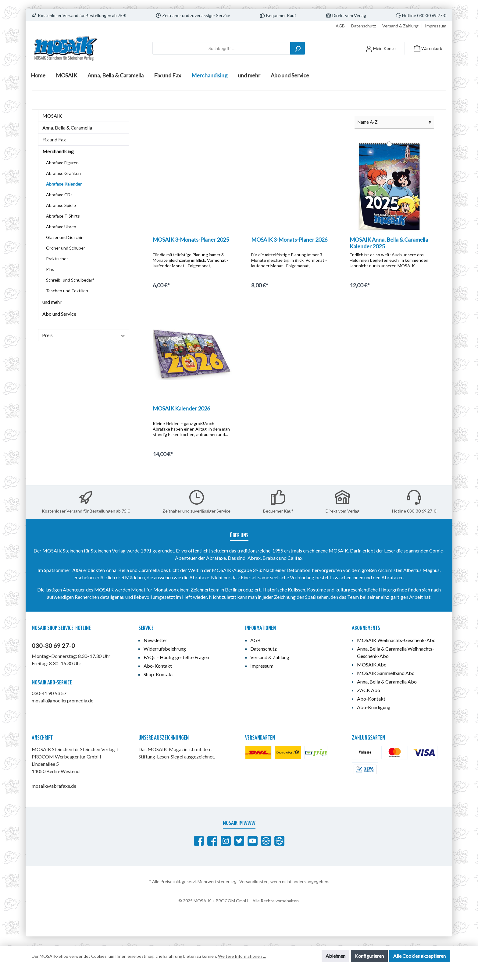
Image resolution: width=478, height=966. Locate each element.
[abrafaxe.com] (266, 841)
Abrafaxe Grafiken (63, 173)
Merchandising (58, 151)
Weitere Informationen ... (242, 956)
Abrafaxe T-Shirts (63, 215)
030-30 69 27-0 (53, 645)
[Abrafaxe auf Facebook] (199, 841)
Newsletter (155, 640)
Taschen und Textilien (67, 290)
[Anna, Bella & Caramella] (279, 841)
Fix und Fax (54, 139)
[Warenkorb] (428, 48)
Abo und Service (59, 314)
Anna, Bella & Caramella (67, 127)
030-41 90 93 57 (49, 693)
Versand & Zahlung (400, 25)
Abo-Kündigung (374, 707)
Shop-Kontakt (158, 674)
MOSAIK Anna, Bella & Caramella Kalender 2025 (389, 243)
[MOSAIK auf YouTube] (252, 841)
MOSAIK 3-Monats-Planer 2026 (289, 239)
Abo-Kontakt (158, 666)
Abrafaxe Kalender (64, 183)
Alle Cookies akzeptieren (419, 956)
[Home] (38, 75)
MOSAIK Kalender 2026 (181, 408)
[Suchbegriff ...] (221, 48)
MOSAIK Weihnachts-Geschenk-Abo (396, 640)
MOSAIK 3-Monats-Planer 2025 (191, 239)
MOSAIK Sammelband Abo (386, 673)
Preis (83, 335)
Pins (50, 269)
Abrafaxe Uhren (61, 226)
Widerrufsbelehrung (165, 649)
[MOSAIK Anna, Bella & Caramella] (212, 841)
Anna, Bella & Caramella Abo (387, 681)
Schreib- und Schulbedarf (70, 279)
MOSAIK (52, 116)
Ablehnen (335, 956)
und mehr (52, 302)
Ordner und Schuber (65, 247)
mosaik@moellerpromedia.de (62, 700)
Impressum (435, 25)
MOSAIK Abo (372, 664)
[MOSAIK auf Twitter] (239, 841)
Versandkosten (254, 881)
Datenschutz (363, 25)
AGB (340, 25)
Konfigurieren (369, 956)
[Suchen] (297, 48)
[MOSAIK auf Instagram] (225, 841)
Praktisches (57, 258)
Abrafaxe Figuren (62, 162)
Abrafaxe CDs (59, 194)
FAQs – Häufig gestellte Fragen (176, 657)
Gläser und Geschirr (65, 237)
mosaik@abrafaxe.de (54, 786)
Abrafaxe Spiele (61, 205)
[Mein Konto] (381, 48)
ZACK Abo (368, 690)
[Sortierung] (394, 122)
